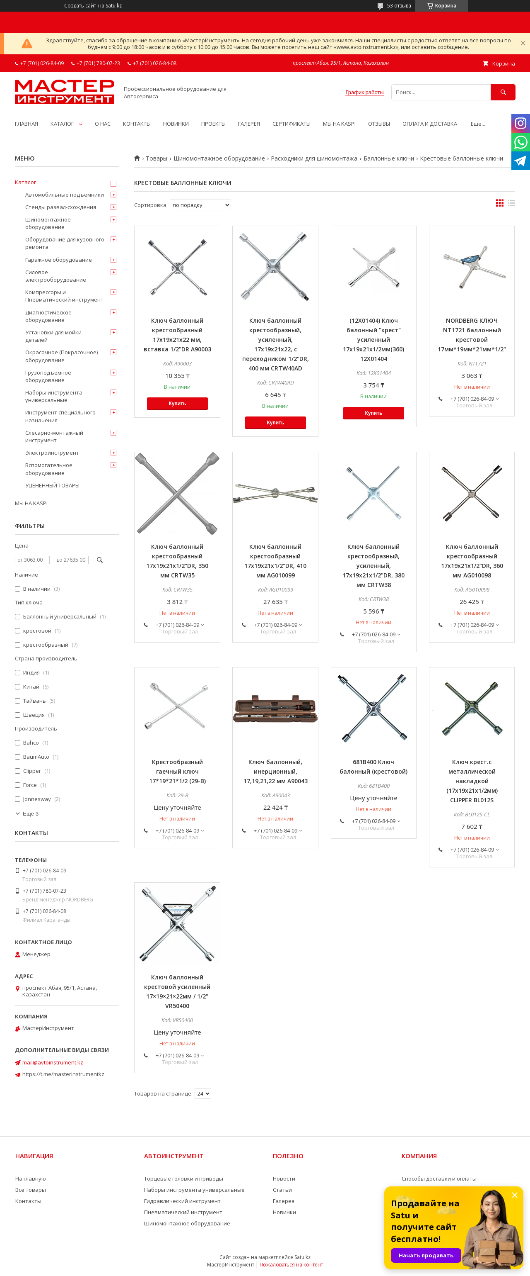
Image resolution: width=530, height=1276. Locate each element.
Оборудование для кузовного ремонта (64, 243)
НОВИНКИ (176, 123)
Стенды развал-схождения (60, 207)
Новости (284, 1178)
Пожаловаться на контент (291, 1264)
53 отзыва (399, 5)
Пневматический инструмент (183, 1212)
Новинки (284, 1212)
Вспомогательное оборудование (48, 468)
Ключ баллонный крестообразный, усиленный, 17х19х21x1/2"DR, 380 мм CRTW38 (373, 566)
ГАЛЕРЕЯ (249, 123)
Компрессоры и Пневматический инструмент (64, 295)
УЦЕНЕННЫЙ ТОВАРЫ (52, 485)
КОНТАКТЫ (137, 123)
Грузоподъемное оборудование (48, 376)
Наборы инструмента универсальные (53, 396)
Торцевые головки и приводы (183, 1178)
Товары (156, 158)
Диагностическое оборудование (48, 316)
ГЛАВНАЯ (26, 123)
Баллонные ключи (389, 158)
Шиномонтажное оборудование (219, 158)
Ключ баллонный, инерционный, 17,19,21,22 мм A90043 (275, 771)
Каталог (25, 182)
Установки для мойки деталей (53, 336)
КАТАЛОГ (62, 123)
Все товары (30, 1189)
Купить (177, 404)
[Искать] (503, 92)
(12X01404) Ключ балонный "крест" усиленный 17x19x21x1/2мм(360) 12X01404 (373, 340)
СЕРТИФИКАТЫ (291, 123)
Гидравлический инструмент (182, 1201)
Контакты (28, 1201)
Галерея (283, 1201)
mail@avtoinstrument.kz (52, 1062)
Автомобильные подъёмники (64, 194)
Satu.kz (302, 1257)
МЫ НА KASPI (339, 123)
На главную (30, 1178)
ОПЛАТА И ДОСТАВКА (429, 123)
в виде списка (511, 205)
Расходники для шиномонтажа (314, 158)
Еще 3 (31, 814)
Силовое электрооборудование (55, 275)
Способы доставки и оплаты (439, 1178)
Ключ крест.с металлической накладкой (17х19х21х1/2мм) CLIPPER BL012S (472, 781)
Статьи (282, 1189)
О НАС (103, 123)
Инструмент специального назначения (60, 416)
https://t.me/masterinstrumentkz (63, 1074)
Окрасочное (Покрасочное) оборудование (61, 355)
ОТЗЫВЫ (379, 123)
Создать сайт (80, 6)
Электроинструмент (52, 452)
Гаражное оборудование (58, 259)
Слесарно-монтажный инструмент (54, 436)
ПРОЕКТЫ (213, 123)
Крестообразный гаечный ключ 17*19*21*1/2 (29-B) (177, 771)
